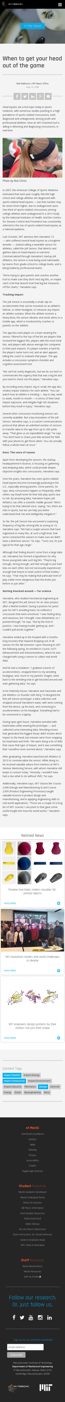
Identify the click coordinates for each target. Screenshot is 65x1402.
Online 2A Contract (32, 1202)
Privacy (32, 1155)
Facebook (17, 96)
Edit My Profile (32, 1276)
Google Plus (40, 96)
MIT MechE (12, 4)
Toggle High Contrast (32, 1171)
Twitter (24, 96)
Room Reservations (32, 1266)
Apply (32, 1144)
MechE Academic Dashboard (32, 1192)
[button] (60, 5)
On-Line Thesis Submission (32, 1229)
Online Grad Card (32, 1218)
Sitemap (32, 1149)
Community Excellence (32, 1134)
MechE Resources (32, 1271)
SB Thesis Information (32, 1208)
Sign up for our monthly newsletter (33, 1340)
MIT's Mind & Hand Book (32, 1245)
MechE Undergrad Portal (32, 1197)
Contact (32, 1139)
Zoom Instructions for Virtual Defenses (32, 1234)
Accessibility (33, 1160)
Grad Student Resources (32, 1213)
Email (48, 96)
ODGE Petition (33, 1224)
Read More (32, 903)
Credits (32, 1165)
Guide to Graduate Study (32, 1240)
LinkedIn (32, 96)
